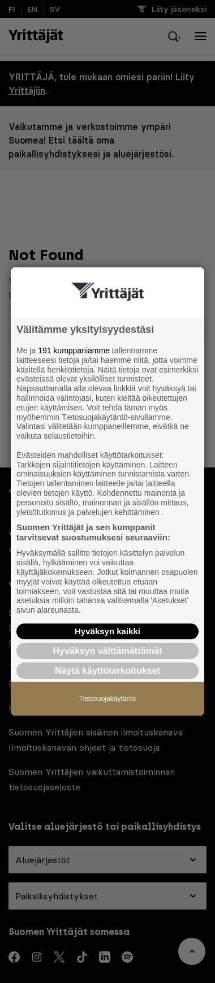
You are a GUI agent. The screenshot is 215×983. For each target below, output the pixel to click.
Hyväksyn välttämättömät (107, 651)
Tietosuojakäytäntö (107, 699)
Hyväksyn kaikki (107, 631)
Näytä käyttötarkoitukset (107, 670)
